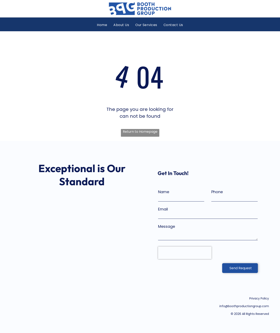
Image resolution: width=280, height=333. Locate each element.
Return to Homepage (140, 131)
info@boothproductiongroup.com (244, 306)
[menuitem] (102, 25)
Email (163, 209)
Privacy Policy (259, 298)
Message (166, 226)
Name (163, 191)
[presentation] (185, 253)
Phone (217, 191)
